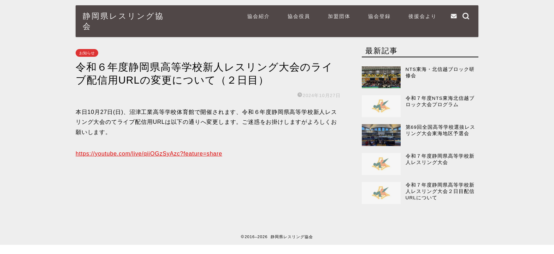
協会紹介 (258, 16)
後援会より (422, 16)
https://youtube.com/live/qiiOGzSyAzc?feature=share (149, 154)
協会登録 (379, 16)
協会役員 (299, 16)
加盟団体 (339, 16)
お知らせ (87, 53)
